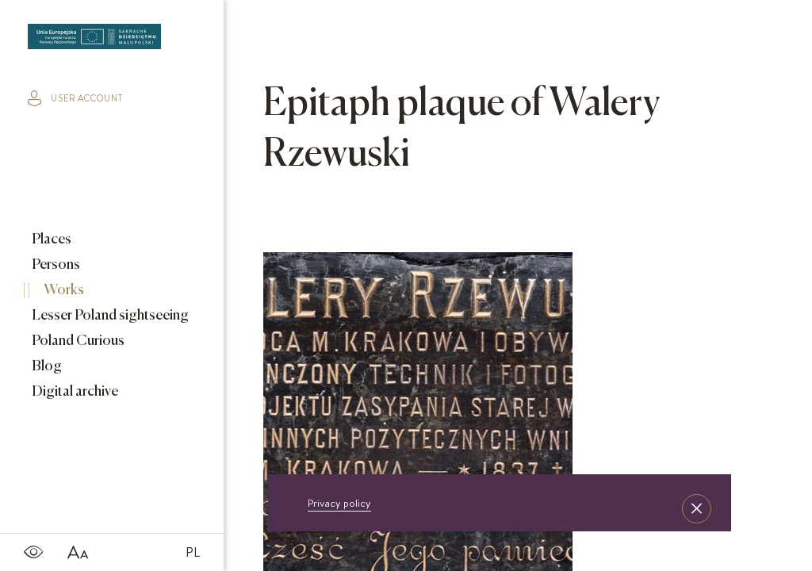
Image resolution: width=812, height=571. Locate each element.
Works (62, 290)
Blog (45, 366)
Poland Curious (76, 341)
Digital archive (73, 392)
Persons (54, 265)
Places (50, 239)
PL (193, 552)
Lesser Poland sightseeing (109, 315)
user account (75, 98)
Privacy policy (339, 503)
